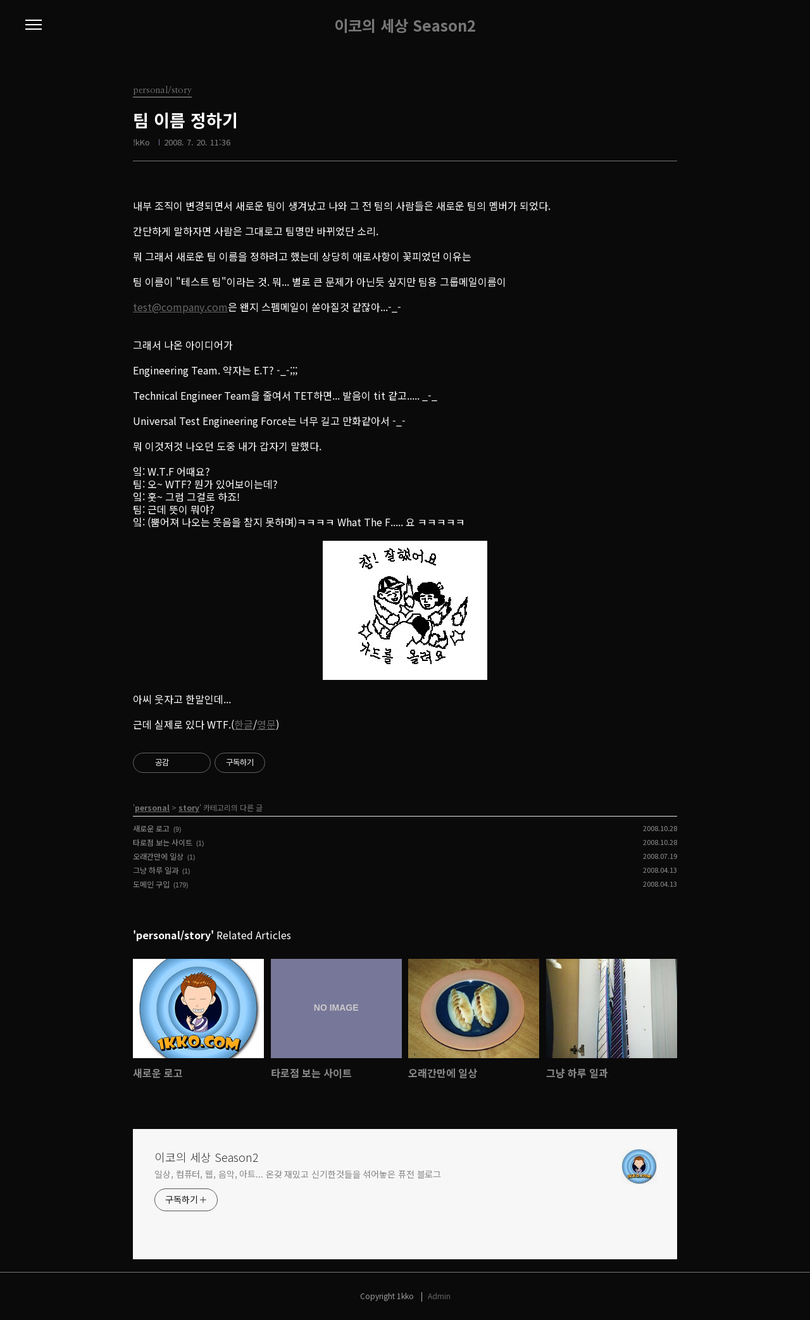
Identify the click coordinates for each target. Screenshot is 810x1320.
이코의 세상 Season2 (405, 25)
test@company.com (180, 306)
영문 (266, 724)
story (188, 807)
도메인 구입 (151, 884)
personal (152, 807)
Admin (439, 1295)
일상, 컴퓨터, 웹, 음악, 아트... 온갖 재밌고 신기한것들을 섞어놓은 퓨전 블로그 (297, 1174)
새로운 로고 (151, 828)
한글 (243, 724)
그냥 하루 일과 (155, 870)
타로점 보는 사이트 (162, 842)
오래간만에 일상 (158, 856)
